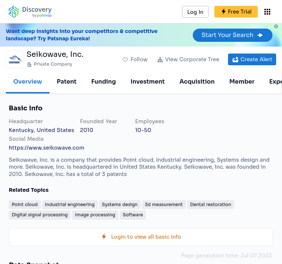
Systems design (120, 204)
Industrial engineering (70, 204)
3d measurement (164, 204)
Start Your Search (233, 35)
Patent (67, 81)
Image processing (95, 214)
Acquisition (197, 81)
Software (133, 214)
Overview (27, 81)
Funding (103, 81)
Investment (148, 81)
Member (242, 81)
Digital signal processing (40, 214)
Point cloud (25, 204)
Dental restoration (210, 204)
